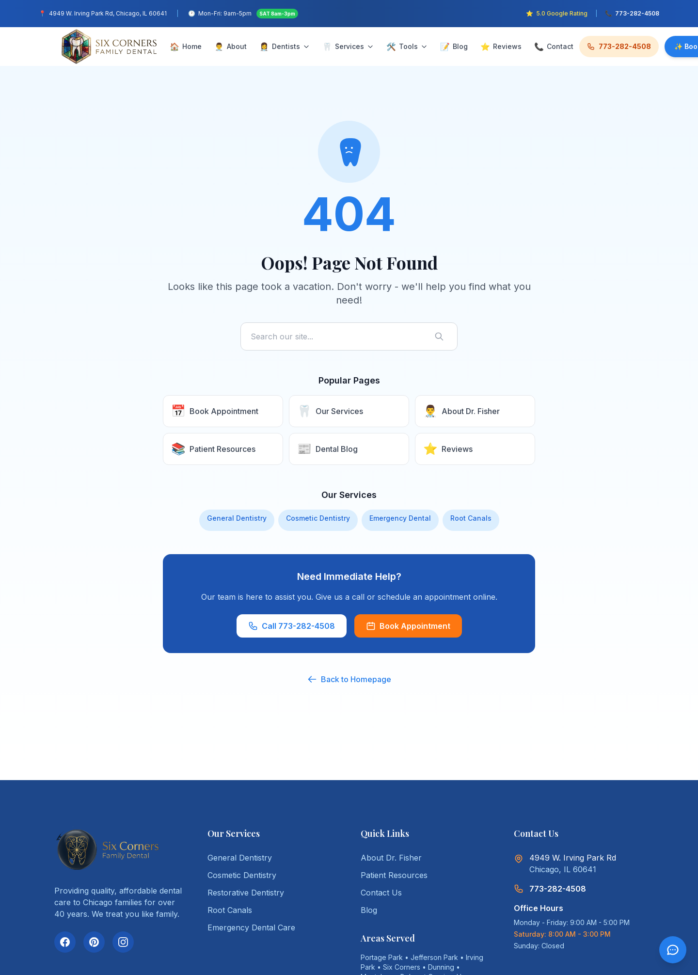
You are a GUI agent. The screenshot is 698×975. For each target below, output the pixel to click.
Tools (407, 46)
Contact (553, 46)
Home (186, 46)
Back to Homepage (349, 679)
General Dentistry (237, 518)
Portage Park (382, 957)
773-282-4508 (619, 46)
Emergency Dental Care (251, 927)
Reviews (501, 46)
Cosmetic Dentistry (318, 518)
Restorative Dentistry (245, 892)
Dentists (284, 46)
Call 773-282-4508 (291, 626)
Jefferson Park (434, 957)
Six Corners (401, 967)
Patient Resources (394, 875)
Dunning (441, 967)
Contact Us (381, 892)
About (230, 46)
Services (348, 46)
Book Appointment (408, 626)
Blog (454, 46)
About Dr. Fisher (391, 858)
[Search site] (349, 336)
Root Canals (471, 518)
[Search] (441, 336)
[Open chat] (672, 949)
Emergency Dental (400, 518)
